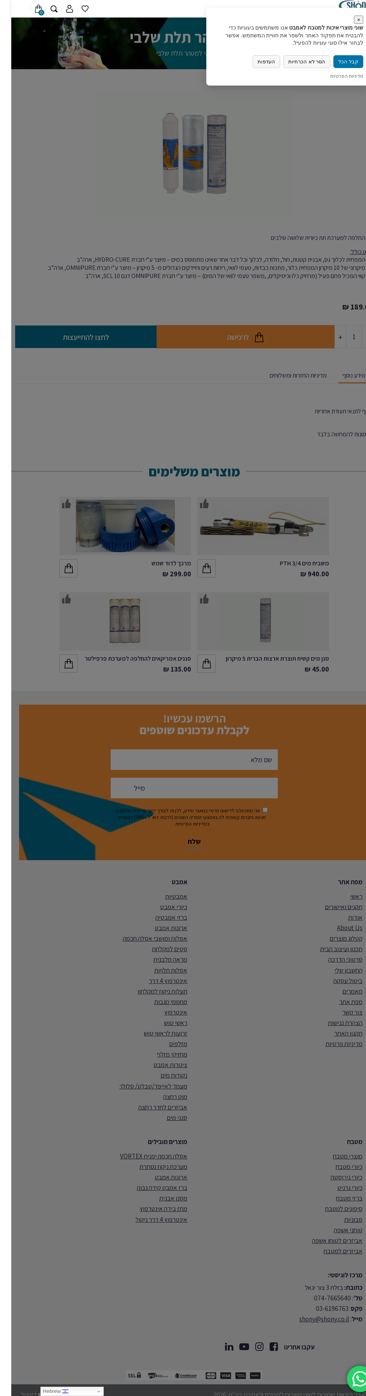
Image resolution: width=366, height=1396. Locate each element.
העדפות (255, 62)
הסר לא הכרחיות (295, 62)
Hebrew (44, 1391)
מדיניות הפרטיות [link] (335, 76)
